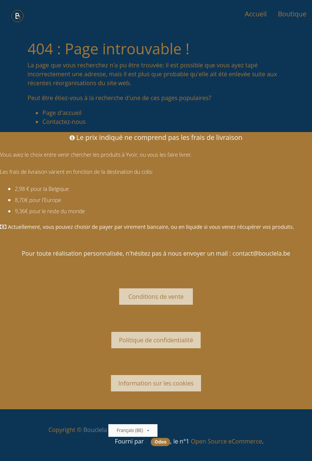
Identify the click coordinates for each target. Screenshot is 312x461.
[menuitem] (256, 14)
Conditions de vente (156, 296)
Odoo (160, 442)
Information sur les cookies (156, 383)
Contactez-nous (64, 122)
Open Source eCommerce (226, 441)
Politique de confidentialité (156, 340)
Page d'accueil (62, 113)
